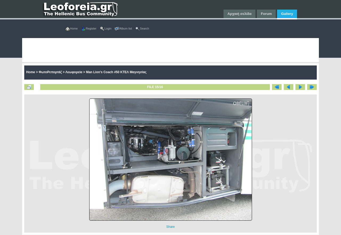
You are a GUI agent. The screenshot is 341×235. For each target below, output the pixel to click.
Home (30, 72)
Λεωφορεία (73, 72)
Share (170, 227)
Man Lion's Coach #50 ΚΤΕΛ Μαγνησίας (116, 72)
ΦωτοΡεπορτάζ (50, 72)
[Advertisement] (170, 50)
